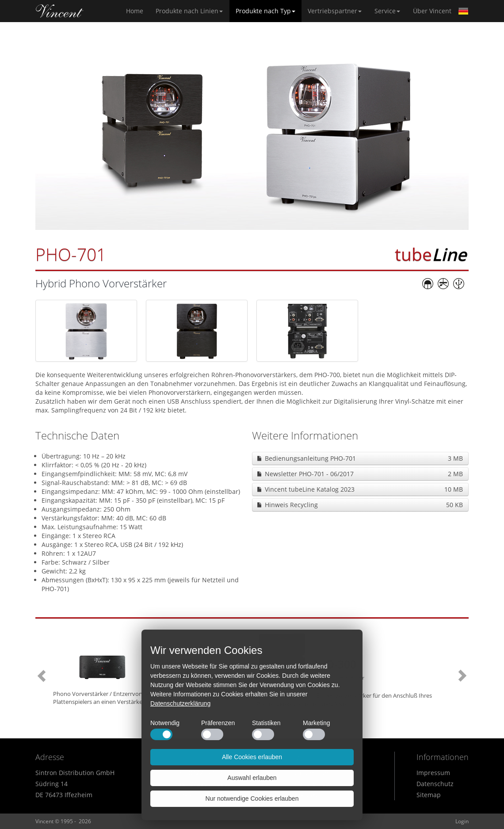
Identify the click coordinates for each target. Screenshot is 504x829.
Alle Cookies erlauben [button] (252, 756)
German (463, 11)
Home (59, 11)
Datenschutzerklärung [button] (180, 703)
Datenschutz (435, 783)
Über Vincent (432, 11)
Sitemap (428, 795)
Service (387, 11)
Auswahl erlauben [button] (251, 777)
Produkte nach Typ (265, 11)
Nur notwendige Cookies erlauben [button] (252, 798)
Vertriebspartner (335, 11)
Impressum (433, 772)
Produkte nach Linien (189, 11)
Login (462, 821)
